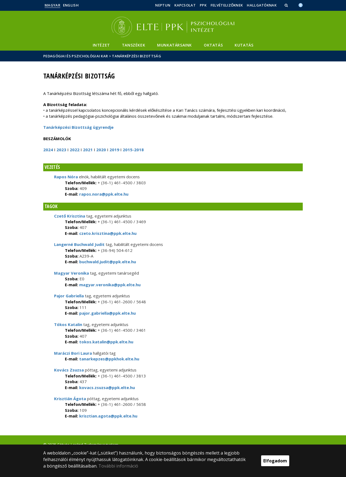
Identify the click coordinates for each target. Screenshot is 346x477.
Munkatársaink (174, 45)
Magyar (52, 5)
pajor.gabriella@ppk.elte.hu (107, 313)
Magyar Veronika (71, 273)
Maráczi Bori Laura (73, 353)
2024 (48, 149)
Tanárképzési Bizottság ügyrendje (78, 127)
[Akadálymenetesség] (300, 4)
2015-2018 (133, 149)
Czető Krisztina (69, 216)
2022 (74, 149)
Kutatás (244, 45)
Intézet (101, 45)
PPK (203, 5)
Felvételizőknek (227, 5)
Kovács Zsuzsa (69, 370)
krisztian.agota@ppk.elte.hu (107, 416)
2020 (101, 149)
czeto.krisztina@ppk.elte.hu (107, 233)
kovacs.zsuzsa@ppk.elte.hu (106, 387)
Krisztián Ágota (70, 398)
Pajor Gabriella (69, 295)
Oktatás (213, 45)
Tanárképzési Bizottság (136, 56)
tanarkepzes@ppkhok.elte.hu (108, 358)
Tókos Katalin (68, 324)
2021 (88, 149)
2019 (114, 149)
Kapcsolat (185, 5)
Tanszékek (133, 45)
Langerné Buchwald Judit (79, 244)
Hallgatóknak (262, 5)
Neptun (162, 5)
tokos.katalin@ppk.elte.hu (105, 341)
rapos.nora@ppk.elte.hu (103, 194)
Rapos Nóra (66, 176)
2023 (61, 149)
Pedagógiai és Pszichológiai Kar (75, 56)
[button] (287, 5)
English (71, 5)
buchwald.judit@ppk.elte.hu (107, 261)
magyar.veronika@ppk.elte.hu (109, 284)
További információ (118, 466)
